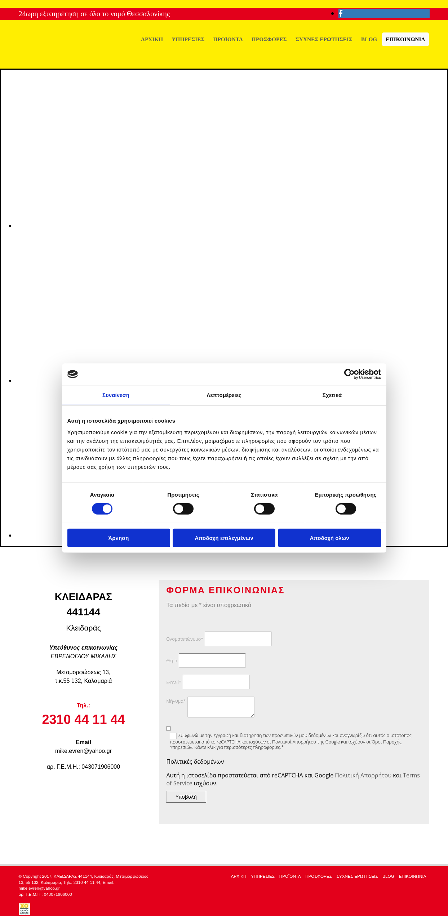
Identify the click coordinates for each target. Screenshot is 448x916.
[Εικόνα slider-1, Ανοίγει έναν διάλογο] (231, 226)
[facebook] (340, 13)
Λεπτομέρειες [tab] (224, 395)
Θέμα (171, 661)
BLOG (369, 39)
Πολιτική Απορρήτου (363, 775)
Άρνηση (118, 538)
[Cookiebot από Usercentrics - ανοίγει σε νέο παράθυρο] (349, 374)
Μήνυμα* (176, 701)
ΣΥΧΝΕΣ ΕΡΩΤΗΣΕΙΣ (324, 39)
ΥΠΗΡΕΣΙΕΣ (188, 39)
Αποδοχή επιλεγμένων (224, 538)
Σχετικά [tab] (332, 395)
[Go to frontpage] (73, 61)
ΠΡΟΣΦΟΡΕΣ (269, 39)
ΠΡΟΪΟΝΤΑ (228, 39)
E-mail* (173, 682)
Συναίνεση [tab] (115, 395)
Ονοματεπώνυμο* (184, 639)
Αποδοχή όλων (329, 538)
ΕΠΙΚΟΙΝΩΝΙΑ (405, 39)
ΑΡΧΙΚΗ (152, 39)
